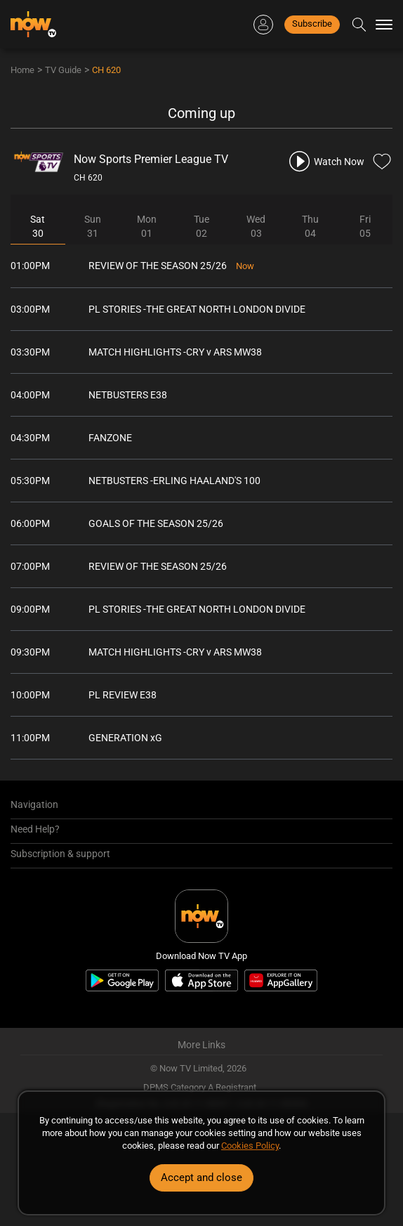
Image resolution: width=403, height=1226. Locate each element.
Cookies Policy (250, 1145)
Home (22, 70)
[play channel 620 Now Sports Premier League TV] (325, 161)
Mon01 (147, 226)
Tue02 (201, 226)
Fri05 (365, 226)
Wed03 (255, 226)
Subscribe (312, 23)
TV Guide (63, 70)
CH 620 (106, 70)
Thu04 (310, 226)
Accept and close (201, 1177)
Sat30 (37, 226)
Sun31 (92, 226)
